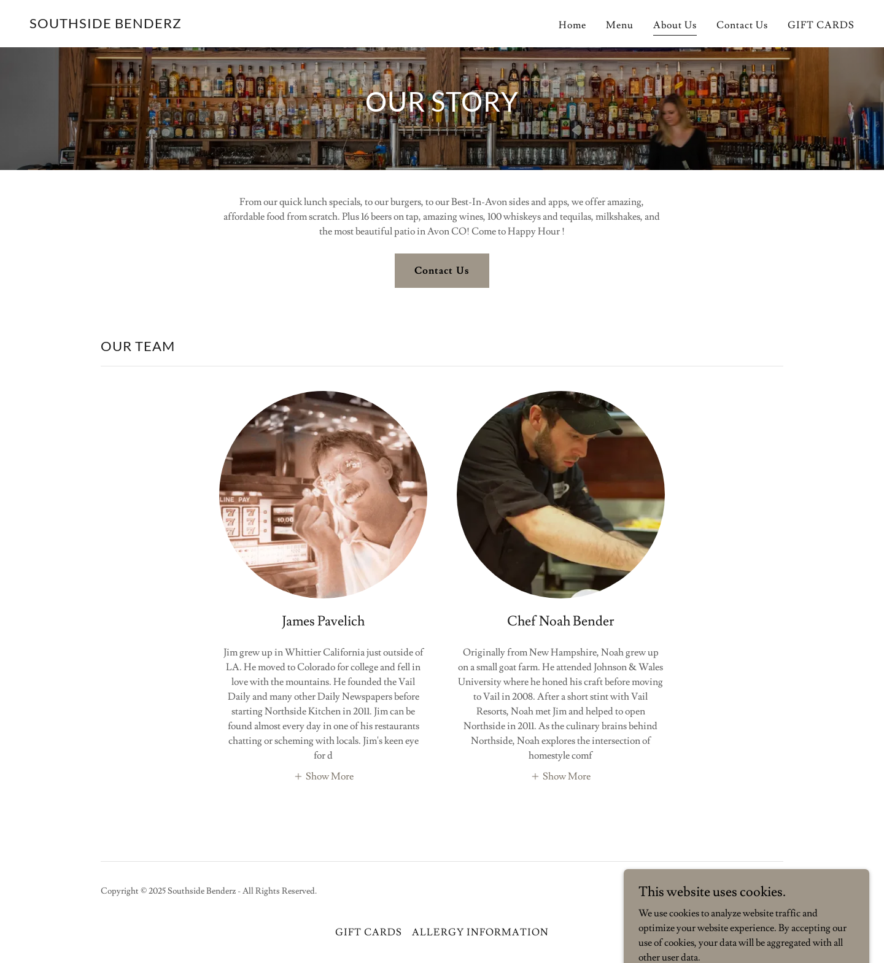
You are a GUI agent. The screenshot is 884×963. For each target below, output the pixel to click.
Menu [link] (620, 25)
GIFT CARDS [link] (821, 25)
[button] (323, 775)
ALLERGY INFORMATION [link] (480, 932)
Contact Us (441, 271)
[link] (105, 25)
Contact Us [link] (742, 25)
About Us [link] (675, 25)
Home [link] (572, 25)
